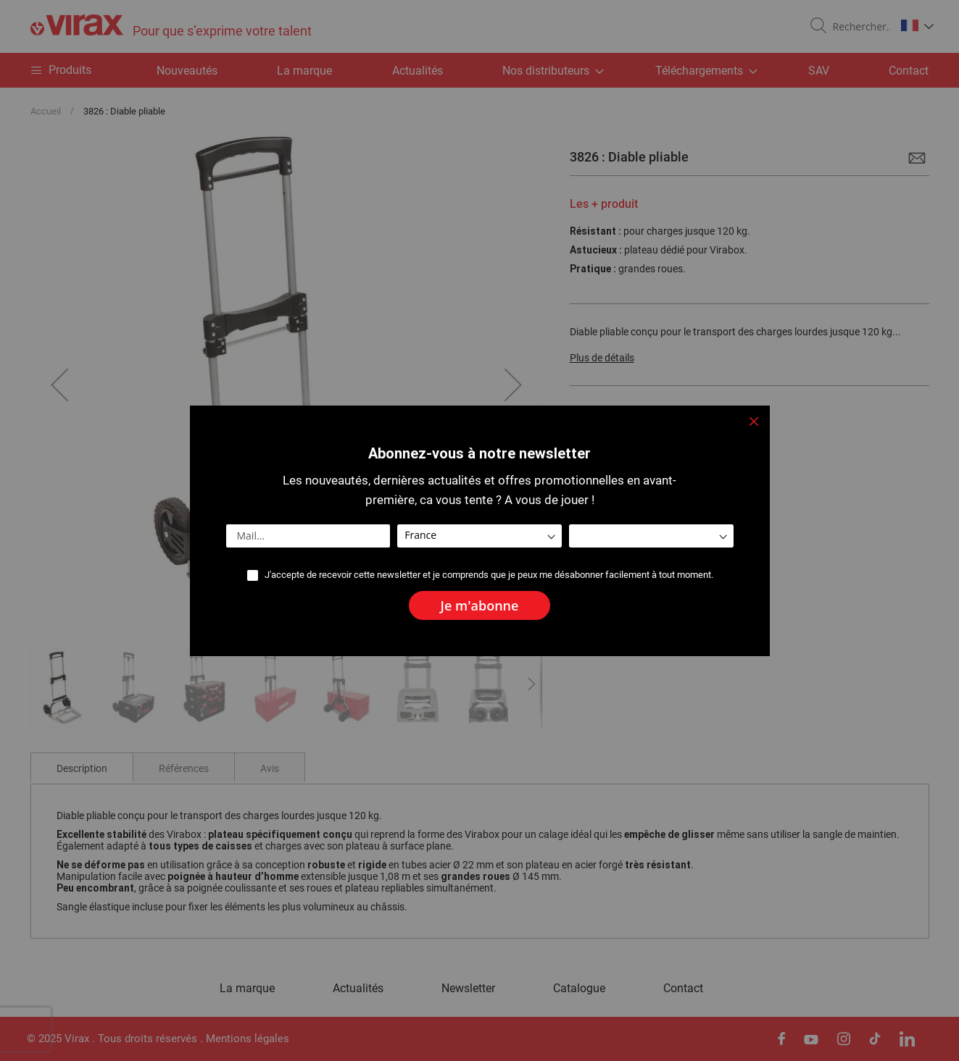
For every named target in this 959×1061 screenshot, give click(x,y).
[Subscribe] (480, 605)
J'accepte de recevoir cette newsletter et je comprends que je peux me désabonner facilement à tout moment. (489, 574)
